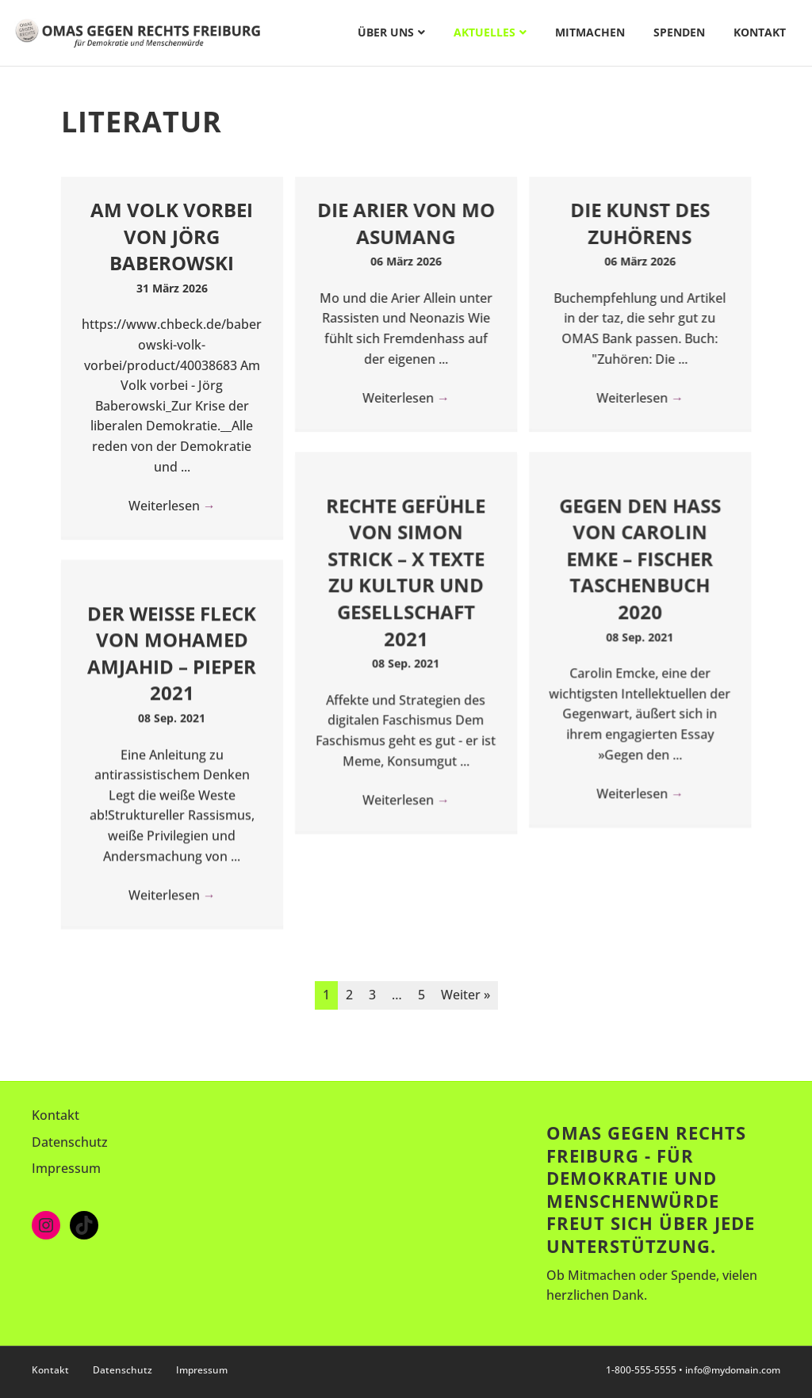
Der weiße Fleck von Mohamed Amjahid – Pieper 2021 (171, 653)
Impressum (66, 1168)
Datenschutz (70, 1142)
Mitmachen (590, 32)
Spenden (679, 32)
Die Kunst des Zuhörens (640, 223)
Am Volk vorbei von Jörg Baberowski (171, 236)
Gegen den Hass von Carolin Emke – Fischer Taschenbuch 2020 (640, 558)
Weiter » (465, 994)
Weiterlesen (172, 505)
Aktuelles (484, 32)
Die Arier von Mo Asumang (406, 223)
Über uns (386, 32)
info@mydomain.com (732, 1370)
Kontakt (759, 32)
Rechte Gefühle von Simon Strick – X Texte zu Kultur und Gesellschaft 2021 (405, 571)
